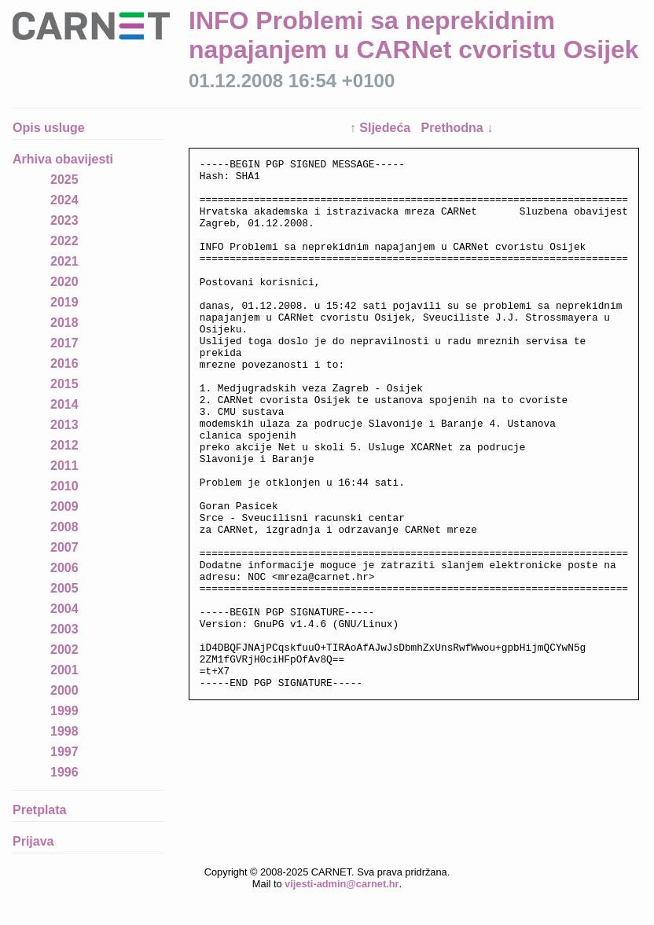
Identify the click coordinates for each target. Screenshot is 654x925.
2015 (64, 384)
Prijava (33, 841)
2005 (64, 588)
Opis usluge (49, 127)
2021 (64, 261)
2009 (64, 506)
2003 (64, 629)
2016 (64, 363)
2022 (64, 241)
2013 (64, 424)
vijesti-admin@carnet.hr (342, 884)
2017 (64, 343)
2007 (64, 547)
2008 (64, 527)
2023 (64, 220)
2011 (64, 465)
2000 (64, 690)
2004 (64, 608)
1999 (64, 711)
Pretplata (39, 810)
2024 (64, 200)
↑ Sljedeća (382, 127)
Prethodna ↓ (457, 127)
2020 (64, 281)
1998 (64, 731)
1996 (64, 772)
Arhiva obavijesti (63, 159)
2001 (64, 670)
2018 (64, 322)
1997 (64, 751)
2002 (64, 649)
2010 (64, 486)
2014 (64, 404)
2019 (64, 302)
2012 (64, 445)
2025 (64, 179)
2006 (64, 567)
